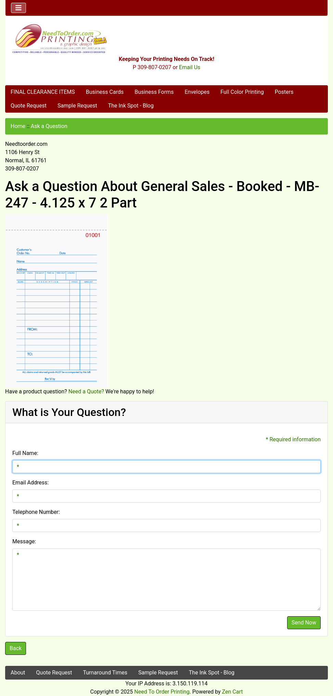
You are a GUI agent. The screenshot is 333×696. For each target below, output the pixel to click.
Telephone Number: (36, 512)
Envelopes (196, 92)
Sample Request (77, 105)
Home (18, 126)
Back (16, 648)
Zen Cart (232, 691)
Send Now (304, 622)
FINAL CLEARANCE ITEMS (43, 92)
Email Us (189, 67)
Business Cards (105, 92)
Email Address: (30, 482)
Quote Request (29, 105)
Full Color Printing (242, 92)
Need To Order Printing (161, 691)
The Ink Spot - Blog (131, 105)
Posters (284, 92)
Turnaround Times (105, 672)
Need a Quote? (86, 391)
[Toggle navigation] (18, 8)
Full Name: (25, 453)
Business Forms (154, 92)
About (18, 672)
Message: (24, 541)
